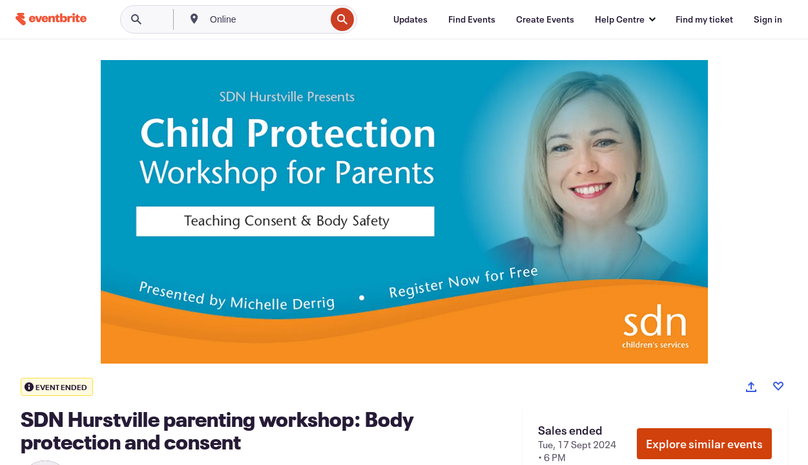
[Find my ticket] (704, 19)
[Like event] (778, 386)
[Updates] (410, 19)
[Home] (51, 19)
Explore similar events (704, 443)
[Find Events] (472, 19)
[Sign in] (767, 19)
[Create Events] (545, 19)
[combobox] (266, 19)
